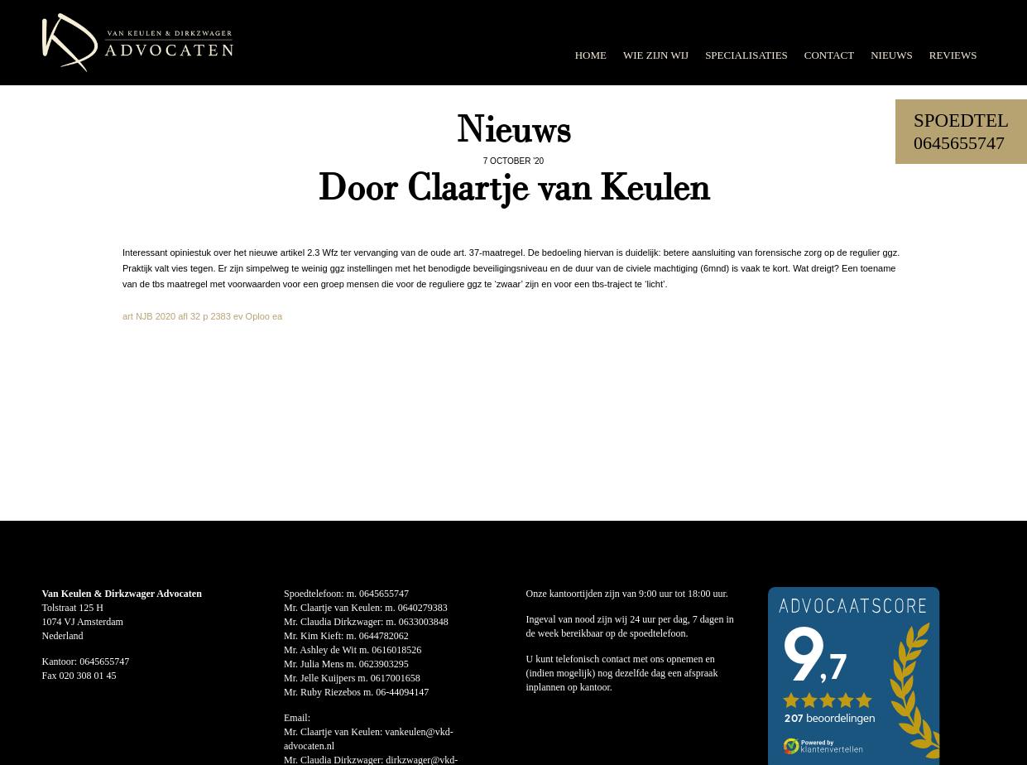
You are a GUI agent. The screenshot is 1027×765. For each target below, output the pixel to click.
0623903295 (384, 664)
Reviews (953, 55)
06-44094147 (402, 692)
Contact (829, 55)
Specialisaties (746, 55)
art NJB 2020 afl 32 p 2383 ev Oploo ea (202, 316)
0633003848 (424, 622)
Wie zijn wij (656, 55)
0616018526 (396, 650)
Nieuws (892, 55)
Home (591, 55)
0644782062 (384, 636)
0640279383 (423, 607)
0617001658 (395, 678)
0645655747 (959, 142)
